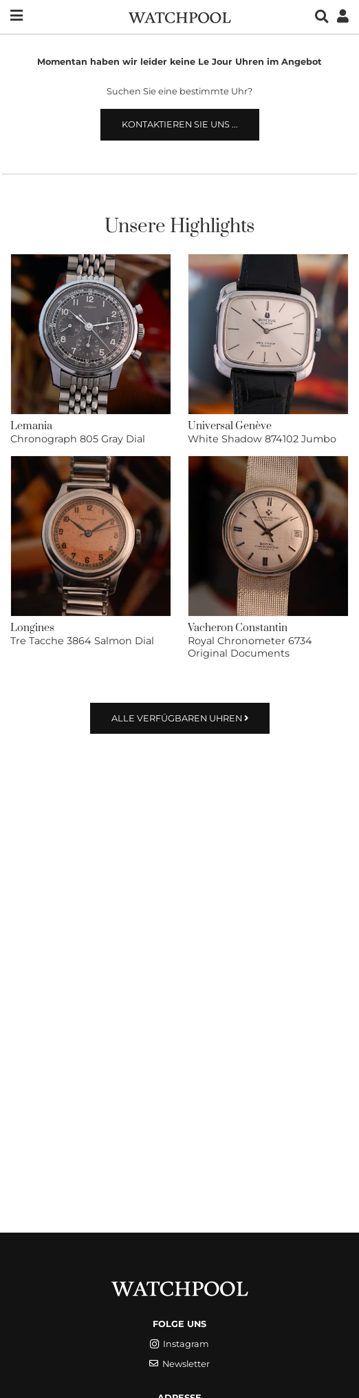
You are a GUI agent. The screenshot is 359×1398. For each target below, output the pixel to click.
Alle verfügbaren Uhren (179, 718)
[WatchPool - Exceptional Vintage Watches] (179, 16)
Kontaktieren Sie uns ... (180, 124)
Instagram (179, 1344)
